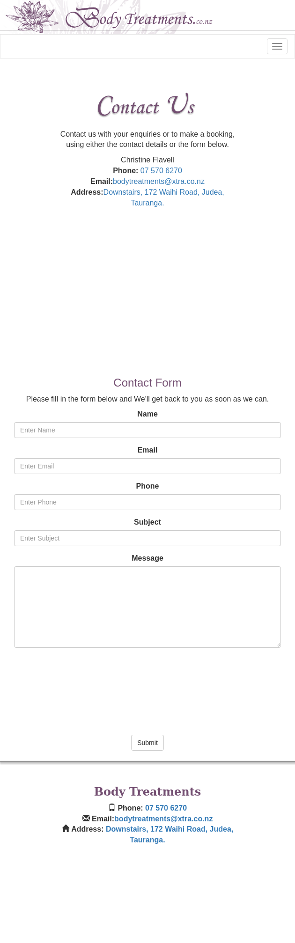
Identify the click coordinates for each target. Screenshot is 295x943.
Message (147, 558)
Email (148, 450)
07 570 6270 (161, 171)
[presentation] (147, 688)
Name (147, 414)
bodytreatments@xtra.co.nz (159, 181)
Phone (147, 486)
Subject (147, 522)
